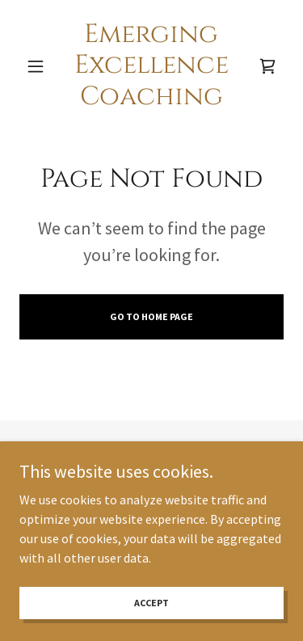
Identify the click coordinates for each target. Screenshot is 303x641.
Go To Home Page (151, 316)
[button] (39, 66)
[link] (151, 65)
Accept (151, 603)
